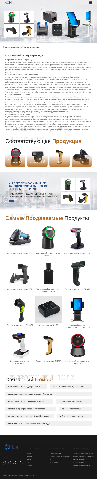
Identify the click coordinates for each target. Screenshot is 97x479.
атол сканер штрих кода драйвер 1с (24, 387)
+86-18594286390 (79, 462)
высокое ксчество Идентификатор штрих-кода (29, 423)
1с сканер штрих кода (71, 409)
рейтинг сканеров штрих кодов (73, 416)
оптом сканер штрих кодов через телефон (27, 409)
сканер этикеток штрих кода (71, 401)
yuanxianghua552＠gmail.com (82, 465)
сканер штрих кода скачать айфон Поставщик (28, 416)
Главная (6, 47)
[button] (88, 157)
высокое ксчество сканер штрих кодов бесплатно (30, 394)
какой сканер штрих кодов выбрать (69, 387)
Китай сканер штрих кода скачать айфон (26, 401)
